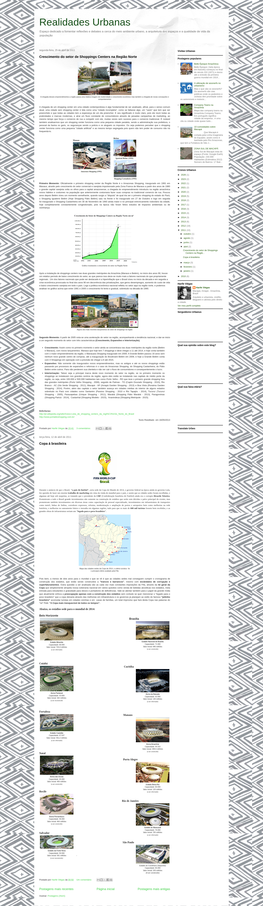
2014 (184, 217)
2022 (184, 183)
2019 (184, 196)
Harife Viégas (203, 287)
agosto (187, 238)
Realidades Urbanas (84, 22)
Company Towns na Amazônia (203, 106)
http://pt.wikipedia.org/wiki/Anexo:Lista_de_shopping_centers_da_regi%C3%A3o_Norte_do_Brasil (86, 414)
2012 (184, 226)
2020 (184, 192)
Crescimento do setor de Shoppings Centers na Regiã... (200, 251)
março (187, 262)
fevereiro (188, 266)
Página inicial (106, 889)
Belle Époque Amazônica (206, 64)
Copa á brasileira (52, 443)
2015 (184, 213)
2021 (184, 187)
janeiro (187, 271)
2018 (184, 200)
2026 (184, 175)
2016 (184, 209)
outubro (188, 234)
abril (186, 246)
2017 (184, 204)
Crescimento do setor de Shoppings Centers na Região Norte (88, 57)
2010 (184, 276)
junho (187, 242)
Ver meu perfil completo (189, 305)
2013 (184, 221)
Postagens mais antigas (154, 889)
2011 (184, 230)
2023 (184, 179)
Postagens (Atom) (56, 896)
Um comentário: (84, 879)
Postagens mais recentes (56, 889)
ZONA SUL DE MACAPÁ (206, 148)
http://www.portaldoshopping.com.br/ (56, 417)
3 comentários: (83, 428)
